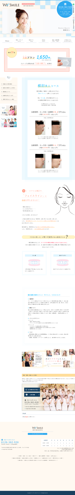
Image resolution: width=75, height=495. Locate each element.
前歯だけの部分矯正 (7, 84)
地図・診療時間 (42, 455)
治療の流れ (20, 460)
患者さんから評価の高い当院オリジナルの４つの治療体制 (35, 460)
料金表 (26, 416)
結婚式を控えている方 (8, 95)
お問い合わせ (53, 455)
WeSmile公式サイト (53, 460)
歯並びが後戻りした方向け (9, 88)
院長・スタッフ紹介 (27, 455)
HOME (20, 455)
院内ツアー (35, 455)
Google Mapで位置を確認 (30, 408)
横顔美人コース (6, 91)
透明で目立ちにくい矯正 (8, 99)
